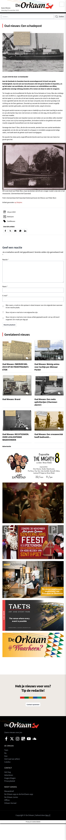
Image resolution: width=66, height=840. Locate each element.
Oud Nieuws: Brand (11, 399)
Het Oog (7, 771)
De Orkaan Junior (11, 796)
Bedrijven (10, 217)
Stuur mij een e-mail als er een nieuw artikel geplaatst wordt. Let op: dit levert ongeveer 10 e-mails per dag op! (33, 318)
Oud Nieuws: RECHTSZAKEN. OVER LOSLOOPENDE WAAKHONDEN (15, 437)
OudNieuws (11, 221)
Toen (6, 750)
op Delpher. (19, 202)
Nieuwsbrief (9, 790)
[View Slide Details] (33, 465)
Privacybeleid (9, 780)
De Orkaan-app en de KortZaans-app (18, 793)
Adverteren (8, 774)
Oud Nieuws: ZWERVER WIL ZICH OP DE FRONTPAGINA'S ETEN (15, 367)
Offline (7, 799)
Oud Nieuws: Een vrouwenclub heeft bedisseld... (48, 436)
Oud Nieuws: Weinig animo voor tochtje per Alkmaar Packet (47, 367)
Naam (5, 287)
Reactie (5, 260)
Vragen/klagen (10, 777)
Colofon (7, 761)
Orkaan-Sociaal (10, 802)
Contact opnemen (33, 704)
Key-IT (47, 814)
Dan (6, 755)
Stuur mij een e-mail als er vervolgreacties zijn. (22, 312)
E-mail (5, 296)
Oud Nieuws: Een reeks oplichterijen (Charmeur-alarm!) (46, 402)
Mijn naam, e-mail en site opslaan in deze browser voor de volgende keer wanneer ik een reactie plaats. (34, 306)
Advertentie (6, 446)
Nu (5, 753)
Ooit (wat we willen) (12, 758)
